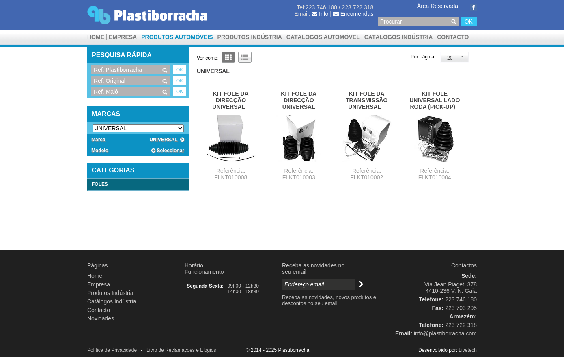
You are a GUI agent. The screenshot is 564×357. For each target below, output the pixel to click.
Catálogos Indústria (398, 37)
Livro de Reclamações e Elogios (181, 350)
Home (95, 37)
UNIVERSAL (166, 139)
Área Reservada (437, 6)
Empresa (123, 37)
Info (320, 14)
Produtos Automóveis (177, 37)
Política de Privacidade (112, 350)
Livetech (468, 350)
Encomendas (353, 14)
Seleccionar (167, 150)
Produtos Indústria (249, 37)
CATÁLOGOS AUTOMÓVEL (323, 37)
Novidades (100, 318)
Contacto (453, 37)
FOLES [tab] (100, 184)
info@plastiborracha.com (445, 333)
